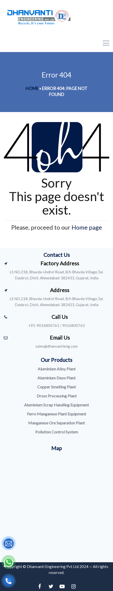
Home (32, 88)
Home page (87, 227)
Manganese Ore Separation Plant (56, 422)
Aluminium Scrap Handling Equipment (56, 404)
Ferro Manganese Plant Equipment (56, 413)
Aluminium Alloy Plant (57, 368)
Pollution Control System (56, 431)
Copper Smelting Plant (56, 386)
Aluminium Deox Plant (56, 377)
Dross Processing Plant (57, 395)
